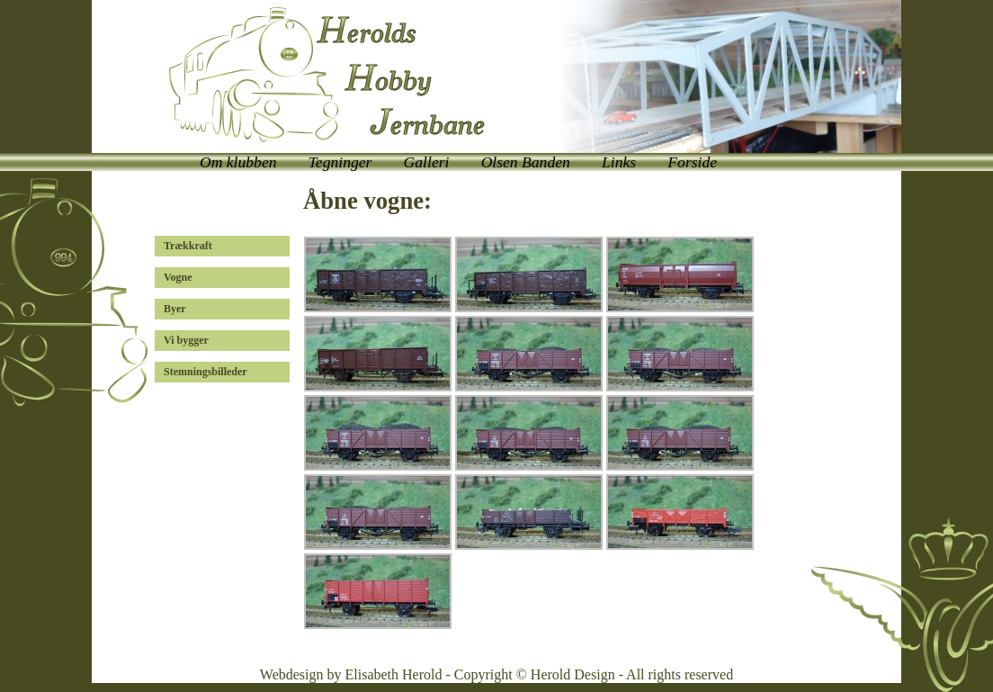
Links (619, 162)
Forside (692, 162)
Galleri (427, 162)
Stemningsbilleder (205, 371)
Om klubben (238, 162)
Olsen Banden (525, 162)
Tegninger (340, 162)
